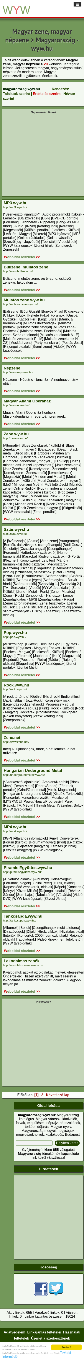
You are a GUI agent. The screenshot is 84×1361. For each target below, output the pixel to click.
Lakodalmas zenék (22, 961)
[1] (36, 1095)
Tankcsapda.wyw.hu (23, 916)
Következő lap (57, 1095)
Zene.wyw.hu (16, 434)
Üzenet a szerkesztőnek (50, 1338)
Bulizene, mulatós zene (26, 267)
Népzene (12, 368)
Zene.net (12, 737)
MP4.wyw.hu (16, 827)
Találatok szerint (16, 94)
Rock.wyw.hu (16, 685)
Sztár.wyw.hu (16, 529)
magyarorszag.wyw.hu (21, 89)
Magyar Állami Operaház (27, 401)
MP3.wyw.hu (16, 203)
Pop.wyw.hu (15, 632)
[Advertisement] (40, 154)
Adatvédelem (14, 1332)
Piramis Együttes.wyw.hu (28, 867)
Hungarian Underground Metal (33, 770)
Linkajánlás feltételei (44, 1332)
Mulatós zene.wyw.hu (24, 300)
